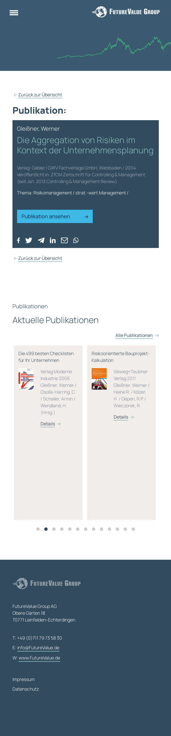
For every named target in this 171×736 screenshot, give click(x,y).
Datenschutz (25, 689)
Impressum (23, 679)
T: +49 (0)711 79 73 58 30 (37, 638)
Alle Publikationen (134, 349)
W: (36, 658)
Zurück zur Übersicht (40, 95)
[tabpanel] (67, 439)
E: (35, 648)
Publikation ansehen (55, 216)
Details (65, 458)
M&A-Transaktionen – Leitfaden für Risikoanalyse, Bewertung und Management (65, 409)
